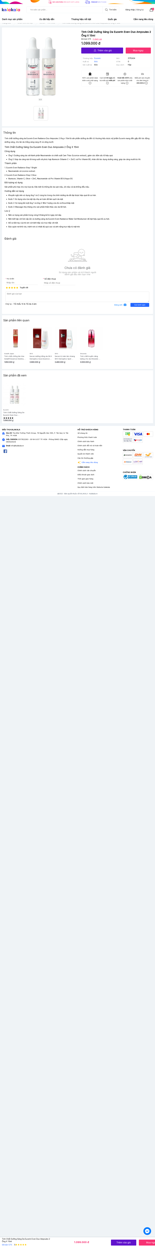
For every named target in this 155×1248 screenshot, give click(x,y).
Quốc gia (112, 19)
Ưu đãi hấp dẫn (46, 19)
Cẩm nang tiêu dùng (143, 19)
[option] (14, 402)
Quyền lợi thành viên (86, 454)
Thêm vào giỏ (103, 50)
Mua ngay (138, 50)
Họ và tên (10, 279)
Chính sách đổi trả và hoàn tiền (90, 446)
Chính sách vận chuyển (87, 470)
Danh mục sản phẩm (12, 19)
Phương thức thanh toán (87, 437)
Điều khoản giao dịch (86, 475)
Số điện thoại (50, 279)
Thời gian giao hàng (85, 479)
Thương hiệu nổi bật (81, 19)
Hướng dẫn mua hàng (86, 450)
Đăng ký (140, 10)
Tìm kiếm (110, 9)
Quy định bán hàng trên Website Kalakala (94, 487)
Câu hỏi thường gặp (85, 458)
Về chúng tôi (82, 433)
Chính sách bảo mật (85, 483)
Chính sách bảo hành (86, 441)
